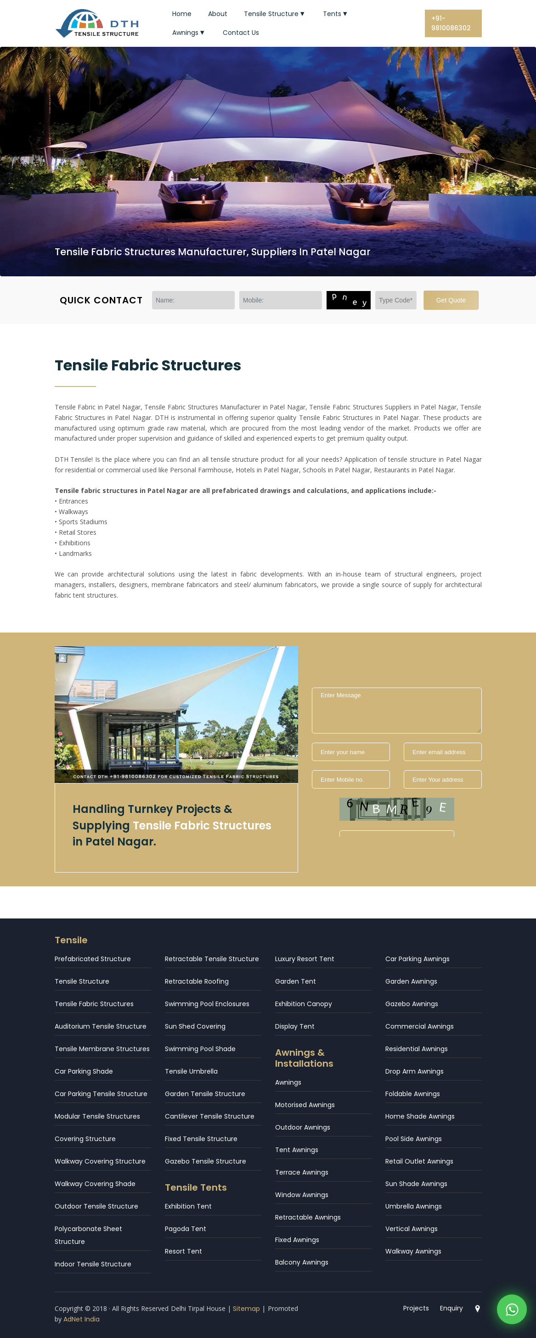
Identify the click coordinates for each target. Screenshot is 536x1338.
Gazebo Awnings (411, 1003)
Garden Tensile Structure (205, 1093)
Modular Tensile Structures (97, 1116)
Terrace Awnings (301, 1172)
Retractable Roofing (197, 981)
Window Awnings (301, 1194)
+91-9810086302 (451, 23)
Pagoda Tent (185, 1228)
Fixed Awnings (297, 1239)
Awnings (189, 32)
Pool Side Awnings (413, 1138)
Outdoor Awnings (302, 1127)
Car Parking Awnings (417, 958)
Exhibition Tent (188, 1206)
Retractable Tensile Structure (212, 958)
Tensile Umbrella (191, 1071)
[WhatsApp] (512, 1311)
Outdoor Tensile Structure (96, 1206)
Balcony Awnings (301, 1262)
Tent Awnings (296, 1149)
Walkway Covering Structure (100, 1161)
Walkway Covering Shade (95, 1183)
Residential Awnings (416, 1048)
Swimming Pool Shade (200, 1048)
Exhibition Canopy (303, 1003)
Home (182, 13)
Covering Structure (85, 1138)
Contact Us (241, 32)
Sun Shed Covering (195, 1026)
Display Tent (295, 1026)
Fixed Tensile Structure (201, 1138)
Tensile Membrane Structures (102, 1048)
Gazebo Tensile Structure (205, 1161)
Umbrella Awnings (413, 1206)
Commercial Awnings (419, 1026)
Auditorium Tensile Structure (101, 1026)
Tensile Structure (275, 13)
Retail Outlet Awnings (419, 1161)
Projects (416, 1308)
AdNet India (81, 1319)
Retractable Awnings (308, 1217)
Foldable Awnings (412, 1093)
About (217, 13)
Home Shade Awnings (420, 1116)
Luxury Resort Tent (304, 958)
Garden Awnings (411, 981)
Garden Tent (295, 981)
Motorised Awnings (305, 1104)
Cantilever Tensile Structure (209, 1116)
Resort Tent (183, 1251)
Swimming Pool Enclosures (207, 1003)
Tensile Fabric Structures (94, 1003)
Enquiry (451, 1308)
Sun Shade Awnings (416, 1183)
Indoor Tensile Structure (93, 1264)
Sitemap (246, 1308)
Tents (336, 13)
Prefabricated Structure (93, 958)
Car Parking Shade (84, 1071)
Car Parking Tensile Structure (101, 1093)
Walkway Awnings (413, 1251)
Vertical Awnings (411, 1228)
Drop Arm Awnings (414, 1071)
